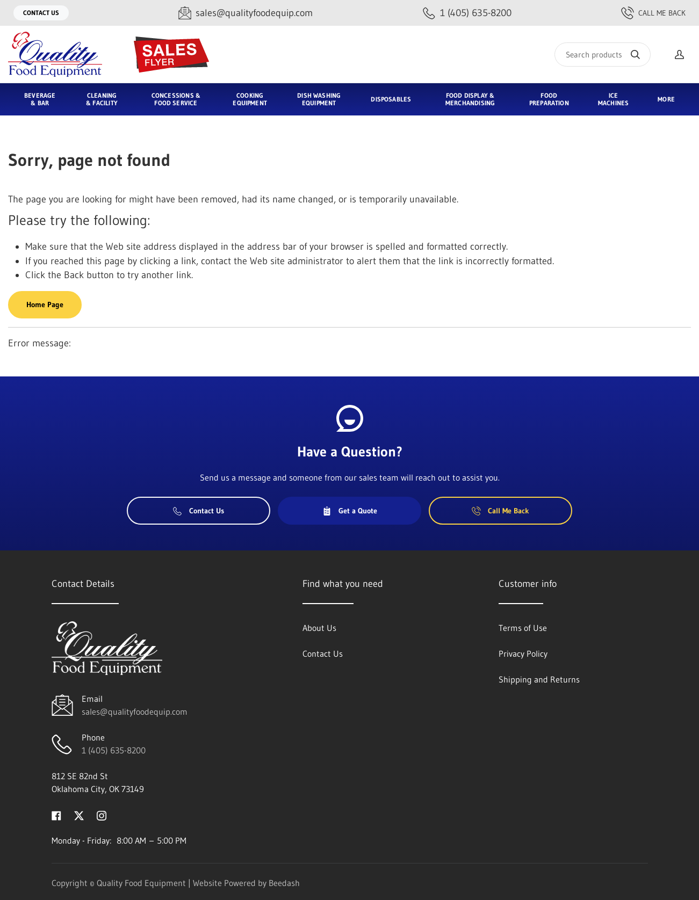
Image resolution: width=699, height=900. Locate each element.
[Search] (602, 54)
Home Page (44, 304)
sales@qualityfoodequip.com (135, 711)
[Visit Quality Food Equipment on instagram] (101, 814)
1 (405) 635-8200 (114, 750)
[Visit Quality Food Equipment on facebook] (56, 814)
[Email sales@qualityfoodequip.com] (245, 13)
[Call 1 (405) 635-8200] (467, 13)
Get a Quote (349, 511)
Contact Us (41, 13)
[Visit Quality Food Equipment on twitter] (79, 814)
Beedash (284, 882)
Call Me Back (653, 12)
